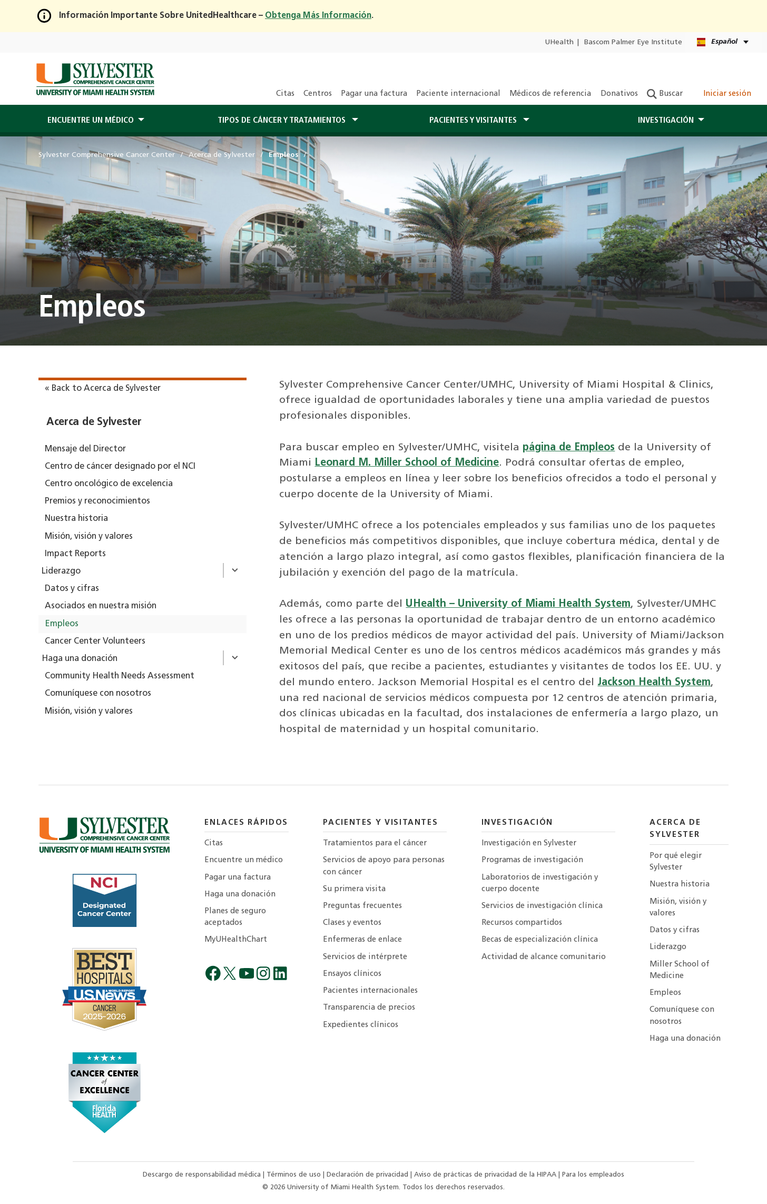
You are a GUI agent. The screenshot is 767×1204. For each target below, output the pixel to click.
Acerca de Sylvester (94, 422)
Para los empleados (593, 1174)
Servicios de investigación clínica (542, 906)
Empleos (61, 624)
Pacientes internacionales (370, 991)
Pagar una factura (374, 94)
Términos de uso (295, 1174)
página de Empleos (569, 447)
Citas (285, 94)
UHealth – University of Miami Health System (518, 604)
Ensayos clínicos (352, 974)
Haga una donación (79, 659)
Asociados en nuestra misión (100, 606)
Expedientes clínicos (360, 1025)
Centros (317, 94)
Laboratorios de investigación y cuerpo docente (539, 883)
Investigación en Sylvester (528, 843)
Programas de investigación (532, 860)
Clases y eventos (352, 923)
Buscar (665, 94)
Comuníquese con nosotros (98, 693)
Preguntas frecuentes (362, 906)
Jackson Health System (654, 682)
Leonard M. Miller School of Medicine (406, 463)
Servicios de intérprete (365, 957)
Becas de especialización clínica (539, 940)
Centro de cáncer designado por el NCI (120, 466)
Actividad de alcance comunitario (543, 957)
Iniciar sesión (721, 94)
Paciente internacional (458, 94)
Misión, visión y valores (89, 536)
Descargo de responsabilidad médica (203, 1174)
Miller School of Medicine (680, 970)
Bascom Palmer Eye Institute (633, 42)
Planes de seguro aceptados (235, 917)
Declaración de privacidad (368, 1174)
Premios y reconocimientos (97, 501)
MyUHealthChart (235, 940)
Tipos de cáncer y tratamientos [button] (283, 120)
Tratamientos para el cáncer (375, 843)
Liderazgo (61, 571)
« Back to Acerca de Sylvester (103, 388)
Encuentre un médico (243, 860)
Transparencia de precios (369, 1008)
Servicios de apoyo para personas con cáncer (384, 866)
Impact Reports (75, 554)
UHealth (559, 42)
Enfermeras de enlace (362, 940)
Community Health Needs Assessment (119, 676)
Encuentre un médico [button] (90, 120)
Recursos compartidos (521, 923)
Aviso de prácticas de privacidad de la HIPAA (486, 1174)
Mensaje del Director (85, 449)
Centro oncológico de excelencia (109, 484)
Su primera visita (354, 889)
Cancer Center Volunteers (95, 641)
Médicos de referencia (550, 94)
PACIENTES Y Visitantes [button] (474, 120)
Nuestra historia (76, 519)
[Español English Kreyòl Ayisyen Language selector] (723, 42)
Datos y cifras (72, 589)
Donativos (619, 94)
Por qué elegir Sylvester (676, 862)
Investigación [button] (666, 120)
